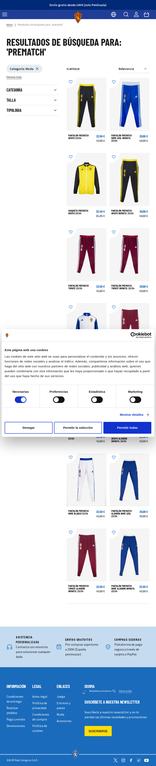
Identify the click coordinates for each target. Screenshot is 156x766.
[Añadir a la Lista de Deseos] (72, 83)
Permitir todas (127, 427)
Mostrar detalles (132, 414)
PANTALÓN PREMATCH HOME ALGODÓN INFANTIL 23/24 (123, 588)
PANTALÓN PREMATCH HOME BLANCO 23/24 (78, 512)
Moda (60, 714)
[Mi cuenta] (136, 14)
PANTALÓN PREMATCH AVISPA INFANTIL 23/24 (122, 212)
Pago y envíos (15, 719)
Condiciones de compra (40, 716)
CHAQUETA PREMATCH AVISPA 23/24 (78, 212)
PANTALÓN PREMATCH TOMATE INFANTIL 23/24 (122, 287)
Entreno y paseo (63, 705)
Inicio (9, 24)
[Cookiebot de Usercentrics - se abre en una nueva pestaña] (133, 335)
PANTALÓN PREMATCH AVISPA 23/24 (78, 137)
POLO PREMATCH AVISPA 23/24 (79, 437)
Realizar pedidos (12, 710)
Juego (61, 696)
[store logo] (78, 16)
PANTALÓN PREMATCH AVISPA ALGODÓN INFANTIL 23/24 (121, 438)
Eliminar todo (14, 77)
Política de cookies (39, 728)
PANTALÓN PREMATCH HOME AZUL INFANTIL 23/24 (121, 138)
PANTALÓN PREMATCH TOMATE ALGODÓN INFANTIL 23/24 (78, 588)
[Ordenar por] (134, 69)
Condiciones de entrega (14, 698)
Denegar (29, 427)
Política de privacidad (39, 705)
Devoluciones (15, 726)
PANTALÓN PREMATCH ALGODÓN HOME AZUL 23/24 (121, 513)
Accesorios (64, 721)
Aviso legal (39, 696)
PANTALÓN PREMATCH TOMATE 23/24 (78, 287)
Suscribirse (98, 731)
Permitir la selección (78, 427)
